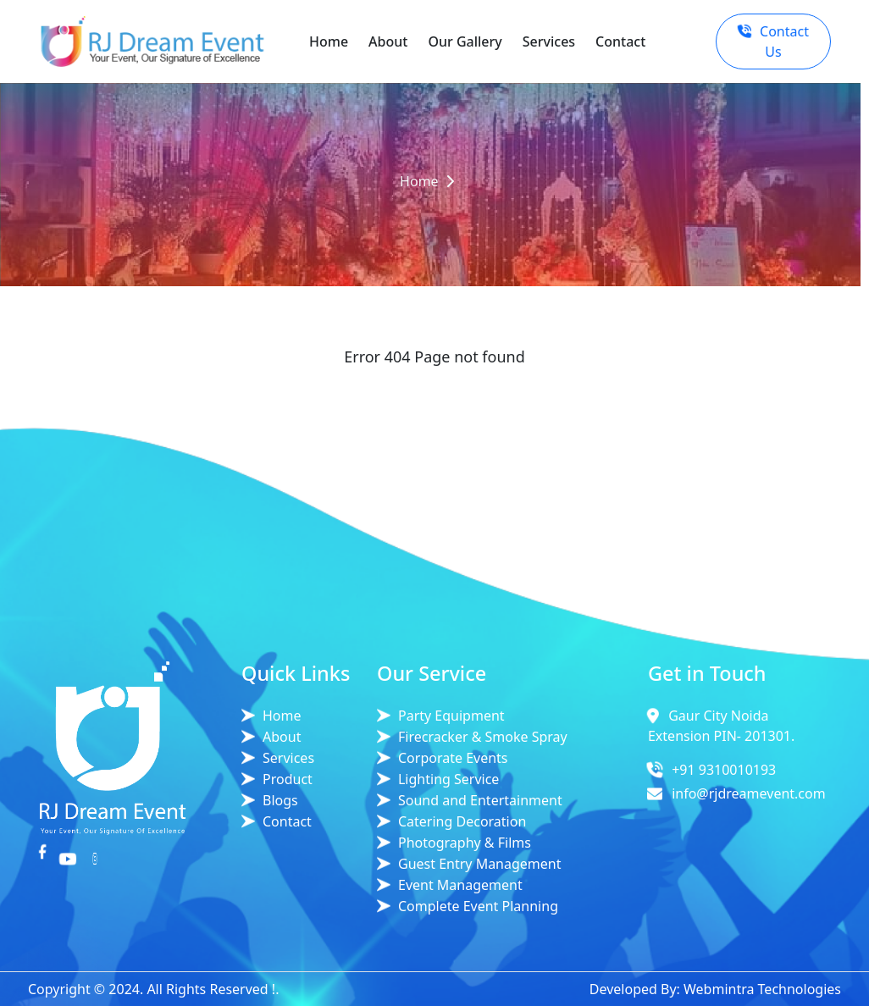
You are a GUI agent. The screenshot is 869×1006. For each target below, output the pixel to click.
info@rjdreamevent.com (749, 793)
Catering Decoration (462, 821)
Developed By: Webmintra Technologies (715, 989)
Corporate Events (453, 758)
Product (288, 779)
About (387, 41)
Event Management (460, 885)
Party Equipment (451, 715)
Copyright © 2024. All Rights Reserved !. (153, 989)
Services (549, 41)
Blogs (280, 800)
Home (328, 41)
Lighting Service (448, 779)
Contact (620, 41)
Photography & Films (464, 842)
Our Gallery (464, 41)
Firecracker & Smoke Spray (482, 736)
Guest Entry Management (480, 863)
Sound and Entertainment (480, 800)
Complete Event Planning (478, 906)
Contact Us (772, 41)
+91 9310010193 (724, 769)
